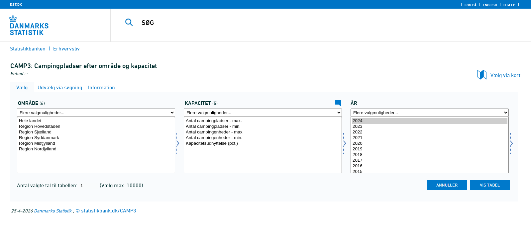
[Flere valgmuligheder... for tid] (430, 113)
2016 (429, 166)
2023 (429, 126)
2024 (429, 121)
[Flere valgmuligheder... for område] (96, 113)
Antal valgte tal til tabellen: (48, 185)
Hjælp (509, 5)
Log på (471, 5)
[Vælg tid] (430, 145)
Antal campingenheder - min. (263, 138)
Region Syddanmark (96, 138)
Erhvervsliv (66, 48)
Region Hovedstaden (96, 126)
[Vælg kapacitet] (263, 145)
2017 (429, 160)
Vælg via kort (505, 75)
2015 (429, 172)
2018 (429, 155)
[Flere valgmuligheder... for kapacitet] (263, 113)
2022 (429, 132)
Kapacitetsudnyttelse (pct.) (263, 143)
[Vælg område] (96, 145)
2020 (429, 143)
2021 (429, 138)
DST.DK (16, 4)
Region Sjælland (96, 132)
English (490, 5)
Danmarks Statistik (52, 210)
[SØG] (305, 22)
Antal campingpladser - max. (263, 121)
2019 (429, 149)
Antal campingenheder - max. (263, 132)
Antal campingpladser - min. (263, 126)
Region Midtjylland (96, 143)
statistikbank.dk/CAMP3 (108, 210)
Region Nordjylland (96, 149)
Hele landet (96, 121)
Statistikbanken (28, 48)
